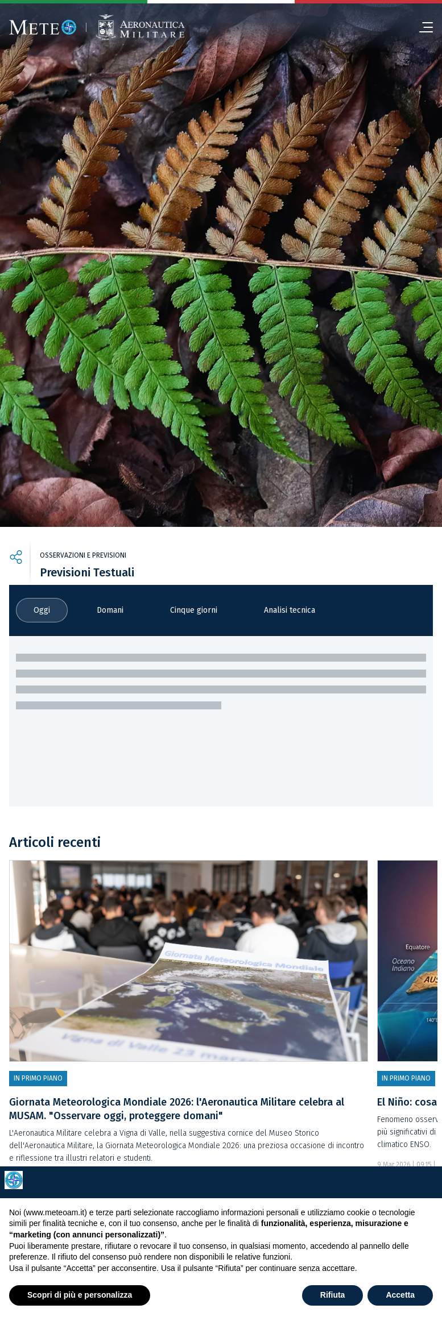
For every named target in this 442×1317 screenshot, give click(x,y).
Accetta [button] (400, 1294)
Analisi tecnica (289, 610)
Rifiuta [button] (332, 1294)
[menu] (421, 27)
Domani (110, 610)
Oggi (42, 610)
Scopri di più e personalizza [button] (79, 1294)
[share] (16, 559)
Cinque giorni (193, 610)
